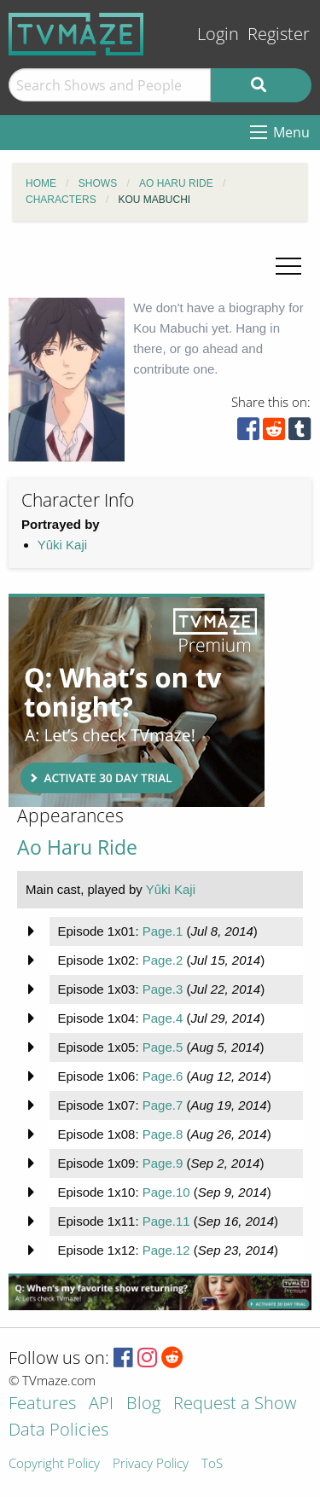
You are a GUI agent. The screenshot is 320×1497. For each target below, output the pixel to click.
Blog (143, 1404)
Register (278, 33)
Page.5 (163, 1047)
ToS (212, 1464)
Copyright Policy (54, 1464)
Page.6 (163, 1076)
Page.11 (166, 1221)
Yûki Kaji (62, 544)
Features (42, 1404)
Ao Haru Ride (77, 847)
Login (218, 33)
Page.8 (163, 1134)
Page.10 (166, 1192)
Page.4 (163, 1018)
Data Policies (58, 1431)
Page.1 (163, 931)
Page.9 (163, 1163)
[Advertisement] (137, 700)
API (101, 1404)
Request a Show (234, 1404)
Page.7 (163, 1105)
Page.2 (163, 960)
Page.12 (166, 1250)
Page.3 (163, 989)
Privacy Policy (151, 1464)
